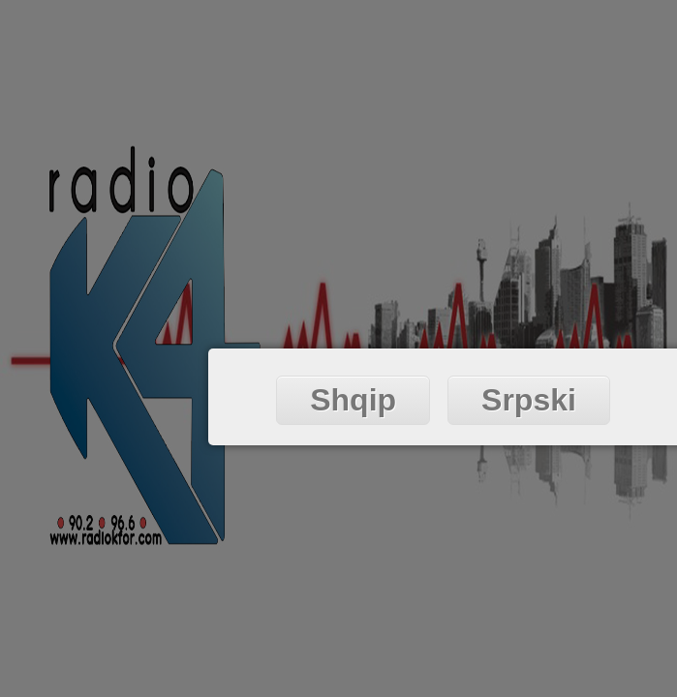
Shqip (353, 399)
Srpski (528, 399)
